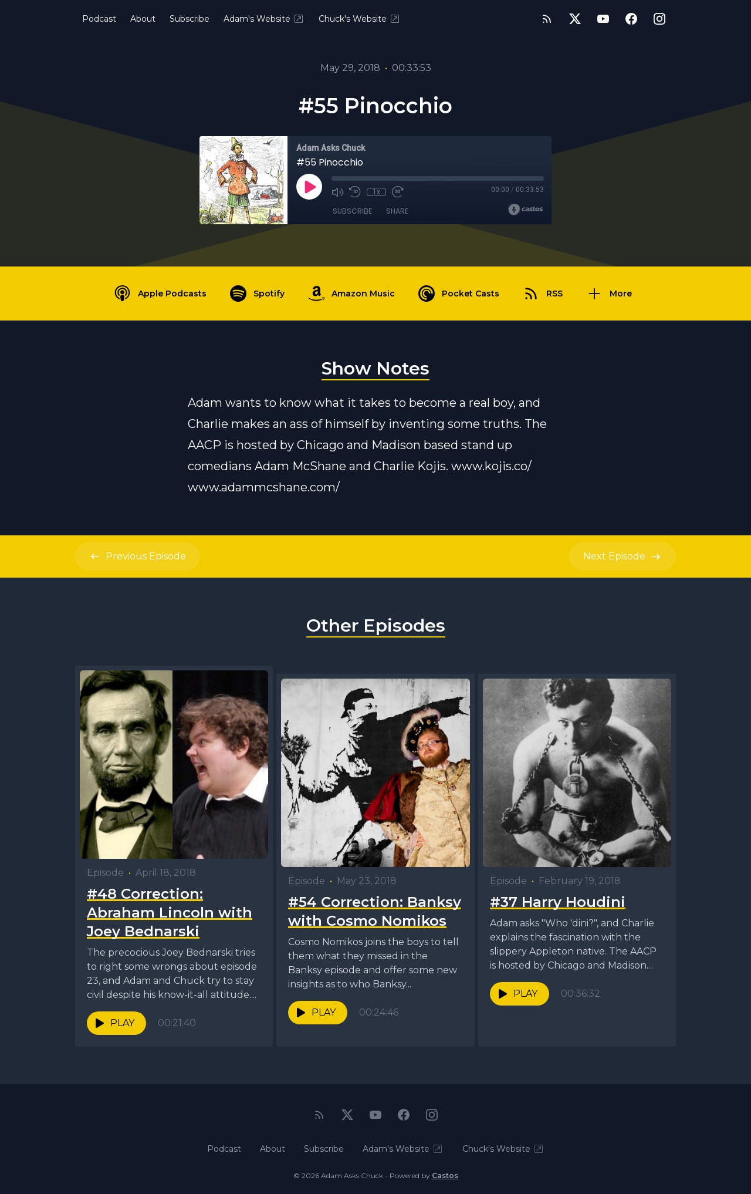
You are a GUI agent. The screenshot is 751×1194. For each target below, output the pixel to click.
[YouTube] (603, 19)
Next (622, 556)
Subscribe (189, 19)
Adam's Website (264, 19)
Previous (137, 556)
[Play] (309, 187)
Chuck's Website (360, 19)
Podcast (99, 19)
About (142, 19)
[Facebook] (631, 19)
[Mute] (337, 192)
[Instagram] (659, 19)
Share (397, 211)
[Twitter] (575, 19)
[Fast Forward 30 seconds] (397, 192)
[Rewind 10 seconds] (355, 192)
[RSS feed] (547, 19)
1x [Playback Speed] (376, 192)
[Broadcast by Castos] (525, 209)
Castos (445, 1170)
